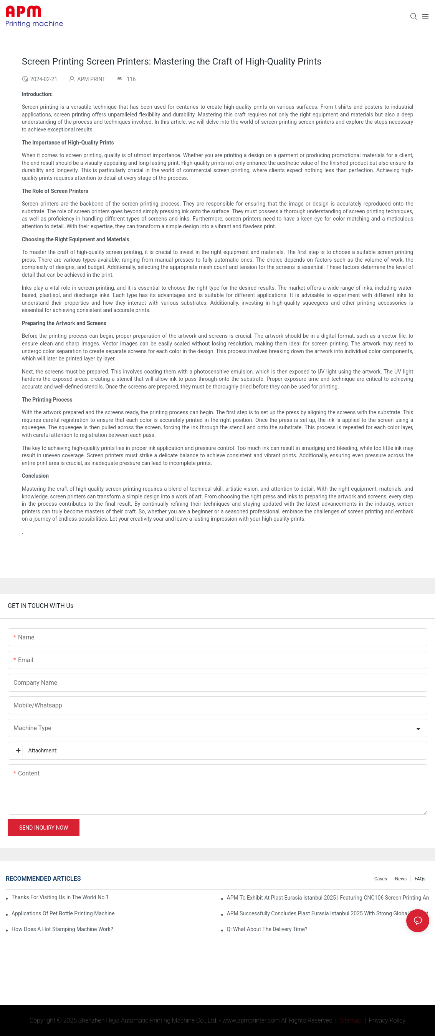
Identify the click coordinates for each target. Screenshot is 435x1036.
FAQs (420, 879)
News (401, 879)
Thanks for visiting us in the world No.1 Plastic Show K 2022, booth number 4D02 (61, 897)
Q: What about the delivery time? (267, 929)
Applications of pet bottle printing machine (63, 913)
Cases (380, 879)
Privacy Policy (387, 1020)
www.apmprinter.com (251, 1020)
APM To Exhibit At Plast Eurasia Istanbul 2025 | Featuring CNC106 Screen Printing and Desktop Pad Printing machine (328, 898)
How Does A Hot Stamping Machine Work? (62, 929)
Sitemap (350, 1020)
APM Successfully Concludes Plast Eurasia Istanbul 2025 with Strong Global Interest (327, 913)
